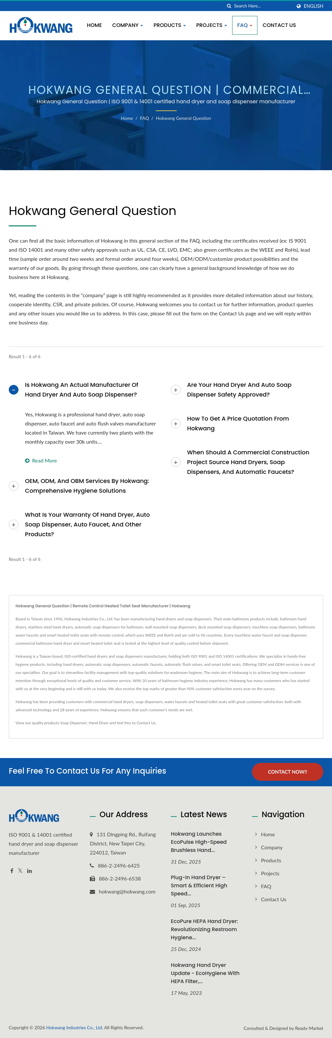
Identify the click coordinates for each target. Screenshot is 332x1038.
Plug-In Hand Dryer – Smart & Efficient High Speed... (199, 885)
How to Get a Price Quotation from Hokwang (238, 423)
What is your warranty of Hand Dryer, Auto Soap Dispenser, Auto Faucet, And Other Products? (87, 524)
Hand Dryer (99, 722)
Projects (211, 25)
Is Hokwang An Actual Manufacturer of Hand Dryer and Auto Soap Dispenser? (81, 390)
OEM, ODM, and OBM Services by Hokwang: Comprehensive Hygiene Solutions (87, 486)
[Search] (263, 6)
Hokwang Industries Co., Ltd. (74, 1027)
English (313, 6)
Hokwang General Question (183, 118)
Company (127, 25)
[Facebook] (11, 870)
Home (94, 25)
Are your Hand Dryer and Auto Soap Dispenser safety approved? (239, 390)
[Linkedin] (29, 870)
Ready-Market (309, 1028)
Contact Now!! (287, 772)
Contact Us (279, 25)
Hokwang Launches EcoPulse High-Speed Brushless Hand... (199, 841)
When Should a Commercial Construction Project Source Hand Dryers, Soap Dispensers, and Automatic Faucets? (248, 462)
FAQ (244, 25)
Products (169, 25)
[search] (229, 6)
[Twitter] (20, 870)
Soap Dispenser (73, 722)
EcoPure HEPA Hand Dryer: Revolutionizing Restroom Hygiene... (204, 929)
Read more (41, 460)
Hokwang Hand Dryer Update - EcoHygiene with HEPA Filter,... (205, 973)
